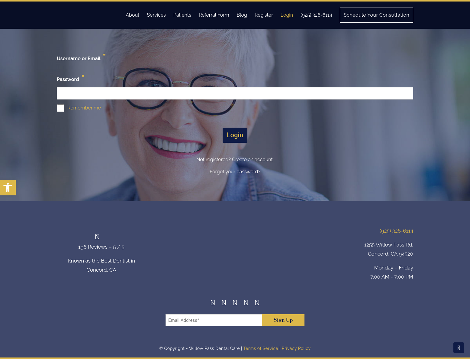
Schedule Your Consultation (376, 15)
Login (287, 15)
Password (71, 78)
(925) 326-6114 (316, 15)
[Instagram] (224, 303)
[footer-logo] (235, 255)
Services (156, 15)
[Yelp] (246, 303)
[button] (8, 187)
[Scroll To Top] (458, 347)
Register (264, 15)
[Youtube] (257, 303)
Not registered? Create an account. (235, 159)
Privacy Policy (296, 348)
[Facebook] (213, 303)
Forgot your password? (235, 172)
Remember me (84, 108)
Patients (182, 15)
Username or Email (81, 57)
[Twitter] (235, 303)
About (132, 15)
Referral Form (214, 15)
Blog (242, 15)
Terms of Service (260, 348)
